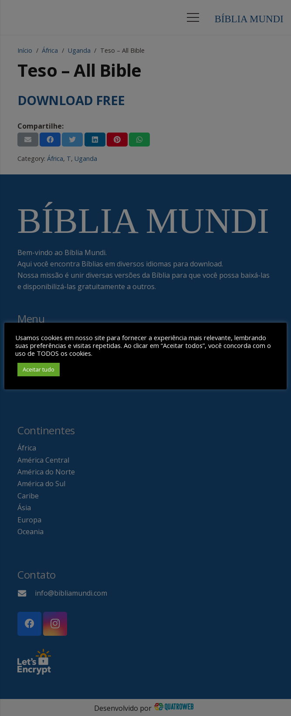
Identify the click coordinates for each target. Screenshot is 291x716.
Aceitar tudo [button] (38, 369)
